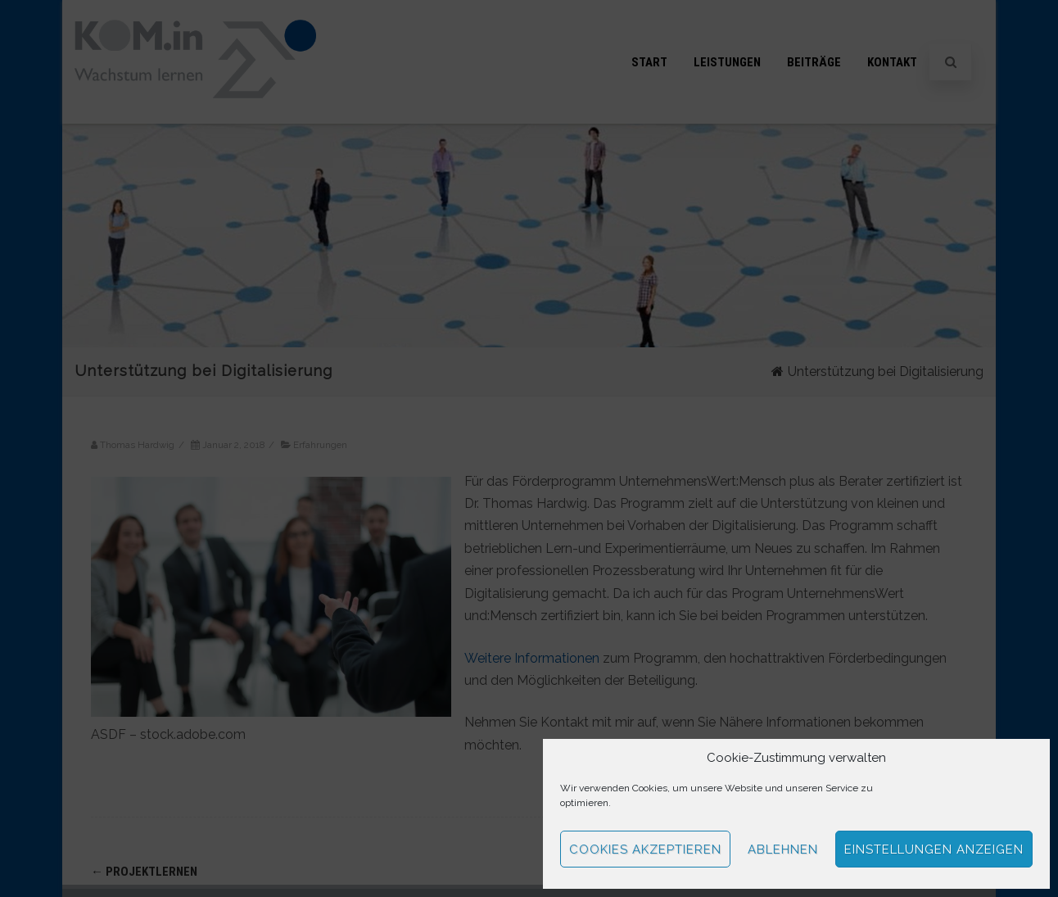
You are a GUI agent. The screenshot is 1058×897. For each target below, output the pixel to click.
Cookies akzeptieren (645, 849)
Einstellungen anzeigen (934, 849)
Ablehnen (783, 849)
